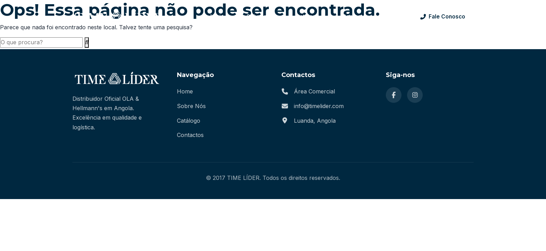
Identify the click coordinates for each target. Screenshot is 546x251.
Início (217, 16)
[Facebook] (393, 95)
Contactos (190, 134)
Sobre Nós (191, 105)
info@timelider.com (319, 105)
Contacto (354, 16)
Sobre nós (260, 16)
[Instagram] (415, 95)
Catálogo (308, 16)
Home (185, 91)
